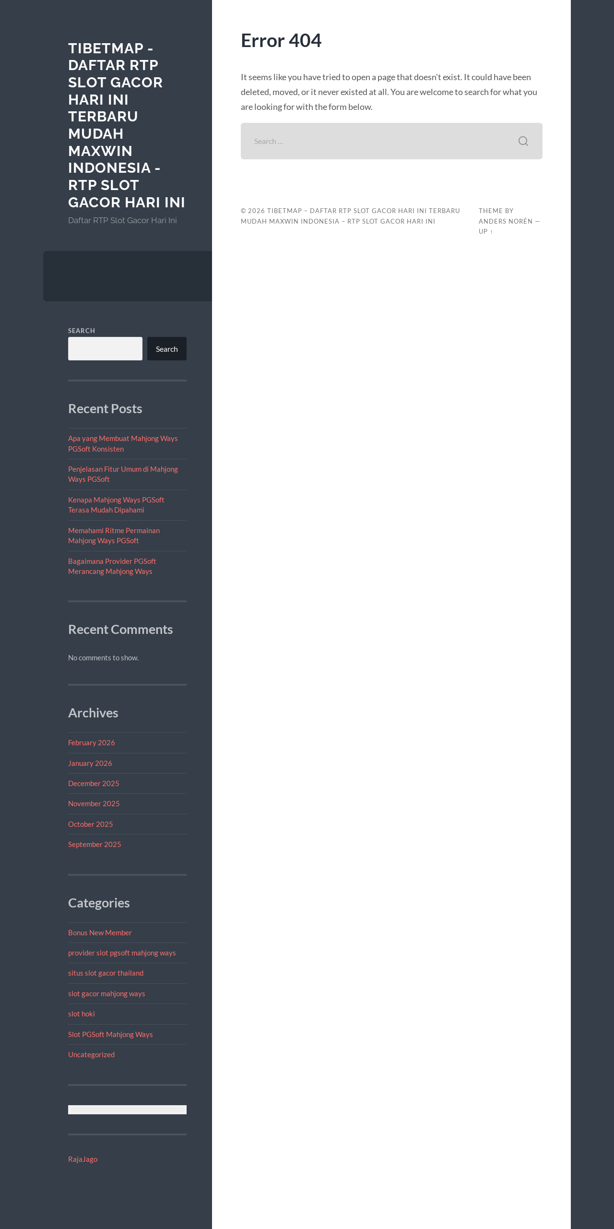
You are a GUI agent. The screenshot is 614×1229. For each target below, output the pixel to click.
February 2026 (91, 742)
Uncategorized (91, 1054)
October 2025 (90, 824)
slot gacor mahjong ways (106, 993)
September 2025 (94, 844)
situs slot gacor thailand (105, 972)
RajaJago (82, 1159)
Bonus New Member (100, 932)
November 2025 (94, 803)
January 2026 (90, 763)
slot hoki (81, 1013)
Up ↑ (486, 231)
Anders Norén (506, 221)
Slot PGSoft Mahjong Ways (110, 1034)
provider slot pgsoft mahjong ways (122, 952)
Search (81, 330)
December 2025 (93, 783)
